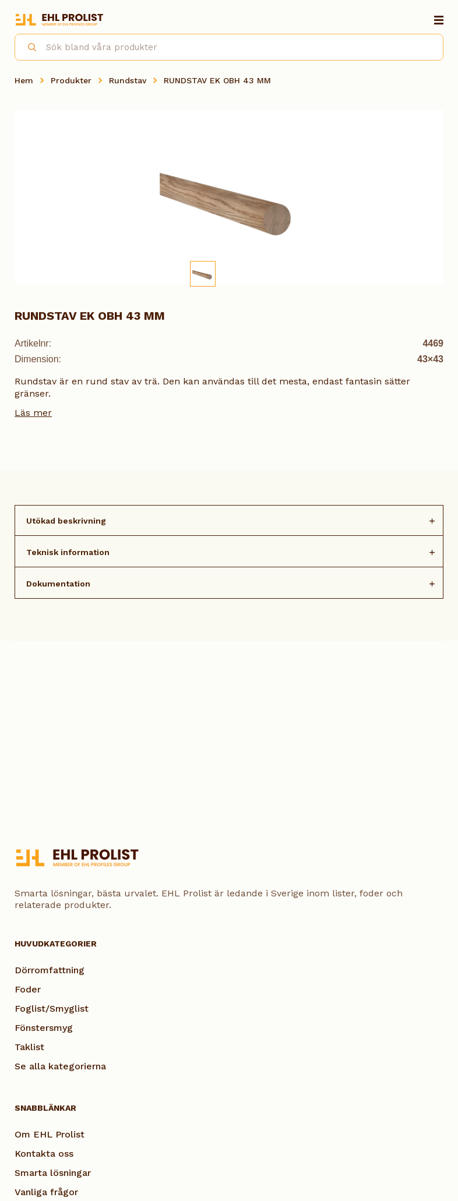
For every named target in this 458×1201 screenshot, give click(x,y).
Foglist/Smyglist (52, 1008)
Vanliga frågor (46, 1192)
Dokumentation (58, 583)
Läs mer (33, 412)
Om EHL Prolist (49, 1134)
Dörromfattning (49, 970)
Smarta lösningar (53, 1172)
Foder (28, 989)
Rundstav (127, 80)
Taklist (29, 1046)
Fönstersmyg (44, 1027)
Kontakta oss (44, 1153)
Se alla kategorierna (60, 1066)
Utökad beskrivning (66, 520)
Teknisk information (68, 552)
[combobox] (229, 47)
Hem (24, 80)
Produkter (71, 80)
